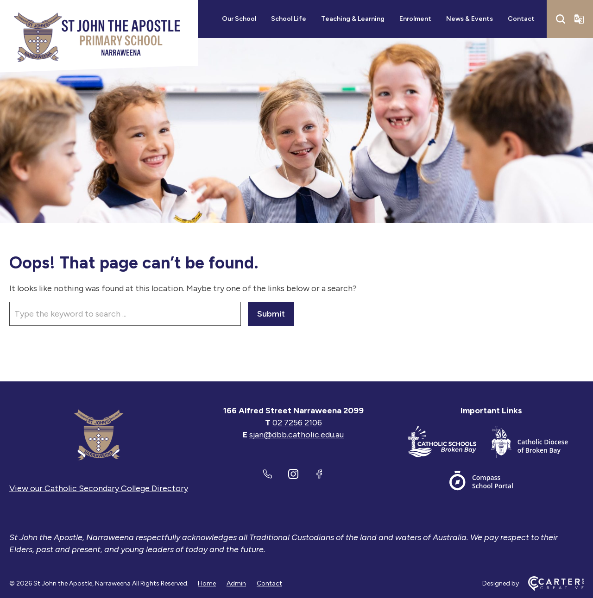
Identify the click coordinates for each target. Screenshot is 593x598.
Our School (239, 19)
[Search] (560, 19)
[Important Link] (449, 443)
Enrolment (415, 19)
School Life (288, 19)
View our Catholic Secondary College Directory (98, 488)
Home (207, 583)
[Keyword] (125, 314)
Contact (521, 19)
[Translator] (579, 19)
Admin (236, 583)
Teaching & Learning (353, 19)
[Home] (98, 435)
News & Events (469, 19)
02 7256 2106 (297, 422)
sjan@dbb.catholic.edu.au (296, 435)
